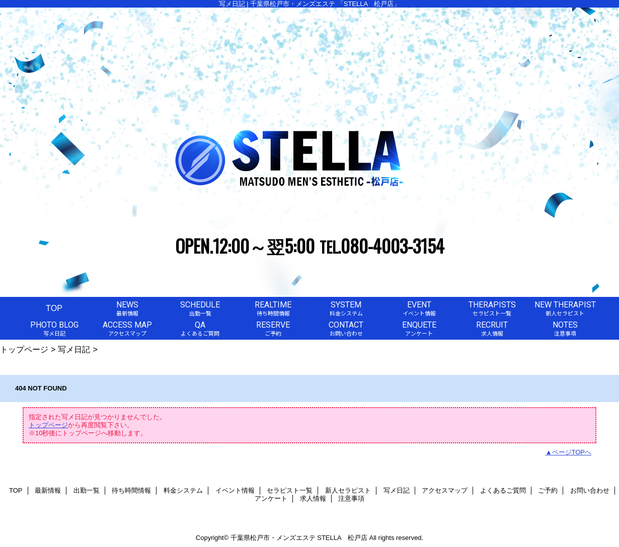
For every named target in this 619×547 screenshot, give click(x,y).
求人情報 (313, 498)
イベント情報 (235, 490)
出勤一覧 (86, 490)
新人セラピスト (348, 490)
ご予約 (548, 490)
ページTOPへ (572, 452)
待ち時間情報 (131, 490)
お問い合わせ (589, 490)
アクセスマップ (445, 490)
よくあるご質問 (503, 490)
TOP (54, 307)
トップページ (24, 349)
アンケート (271, 498)
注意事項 (351, 498)
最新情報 (48, 490)
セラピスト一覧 (290, 490)
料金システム (183, 490)
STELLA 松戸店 (342, 537)
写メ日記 (74, 349)
